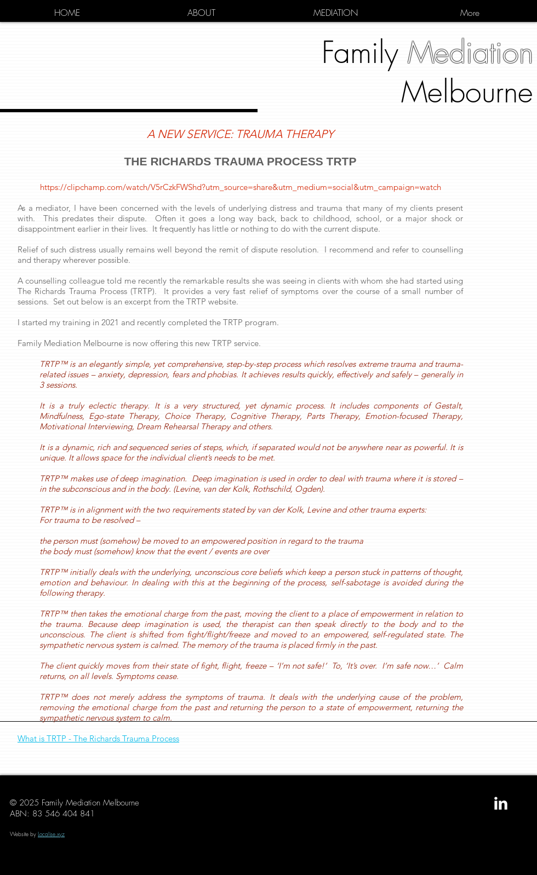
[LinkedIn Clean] (500, 803)
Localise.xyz (51, 834)
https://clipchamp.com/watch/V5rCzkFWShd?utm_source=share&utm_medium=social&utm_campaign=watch (240, 187)
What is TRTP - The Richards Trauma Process (98, 738)
